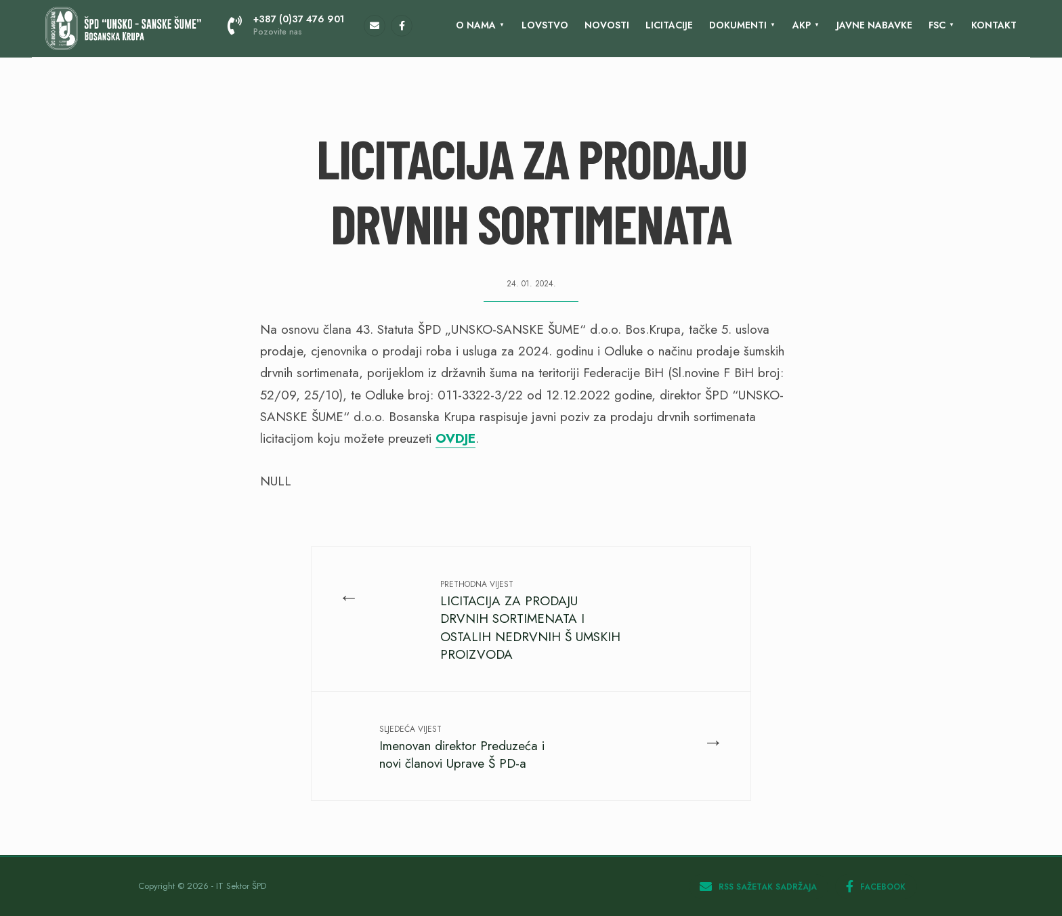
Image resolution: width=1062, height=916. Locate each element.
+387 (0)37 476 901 (286, 25)
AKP (801, 25)
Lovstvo (545, 25)
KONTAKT (994, 25)
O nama (476, 25)
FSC (937, 25)
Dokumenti (738, 25)
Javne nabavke (874, 25)
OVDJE (455, 438)
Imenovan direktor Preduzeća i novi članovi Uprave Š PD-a (462, 747)
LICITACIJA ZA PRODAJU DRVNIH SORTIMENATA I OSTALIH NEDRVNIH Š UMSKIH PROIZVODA (530, 620)
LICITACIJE (669, 25)
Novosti (607, 25)
